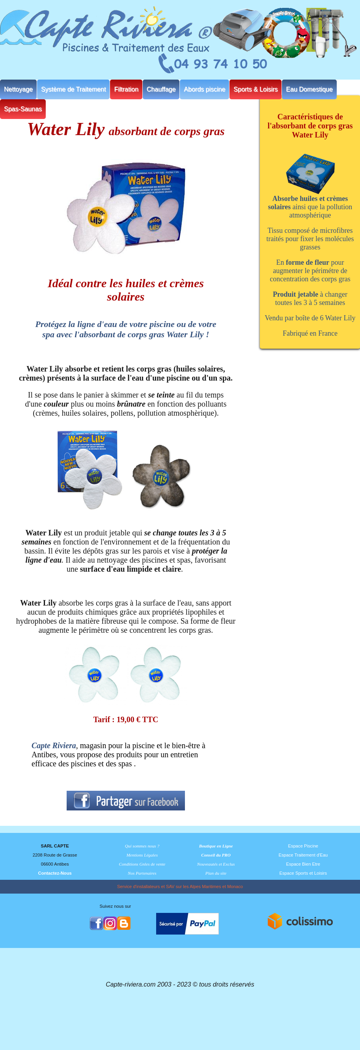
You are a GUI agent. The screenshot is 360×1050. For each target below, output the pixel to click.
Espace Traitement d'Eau (303, 855)
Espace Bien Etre (303, 864)
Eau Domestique (309, 89)
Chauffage (161, 89)
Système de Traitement (73, 89)
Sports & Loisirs (255, 89)
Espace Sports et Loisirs (303, 873)
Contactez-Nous (55, 873)
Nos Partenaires (142, 873)
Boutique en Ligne (216, 846)
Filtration (126, 89)
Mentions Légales (142, 855)
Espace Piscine (303, 846)
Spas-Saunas (23, 109)
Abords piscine (204, 89)
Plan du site (215, 873)
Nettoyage (18, 89)
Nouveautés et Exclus (216, 864)
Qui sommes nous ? (142, 846)
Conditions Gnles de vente (142, 864)
